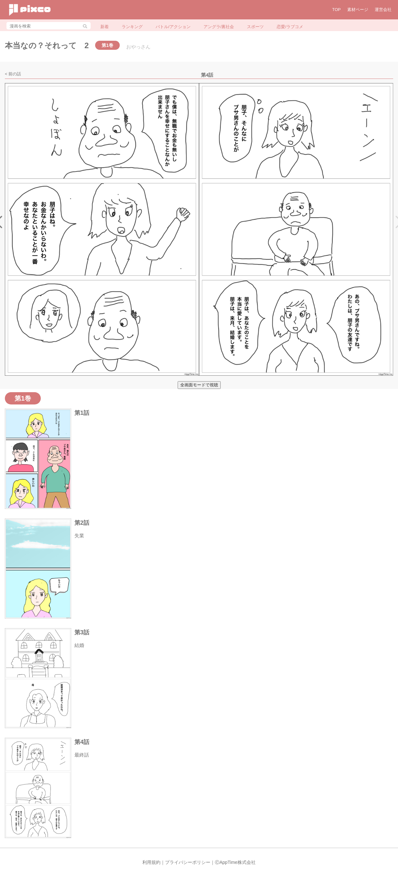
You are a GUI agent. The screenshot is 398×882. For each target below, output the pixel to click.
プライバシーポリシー (187, 862)
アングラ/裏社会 (219, 26)
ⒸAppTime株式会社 (235, 862)
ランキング (132, 26)
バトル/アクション (173, 26)
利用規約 (151, 862)
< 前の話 (13, 73)
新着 (104, 26)
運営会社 (383, 9)
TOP (336, 9)
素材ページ (357, 9)
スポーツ (255, 26)
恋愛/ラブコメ (290, 26)
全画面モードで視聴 (199, 384)
